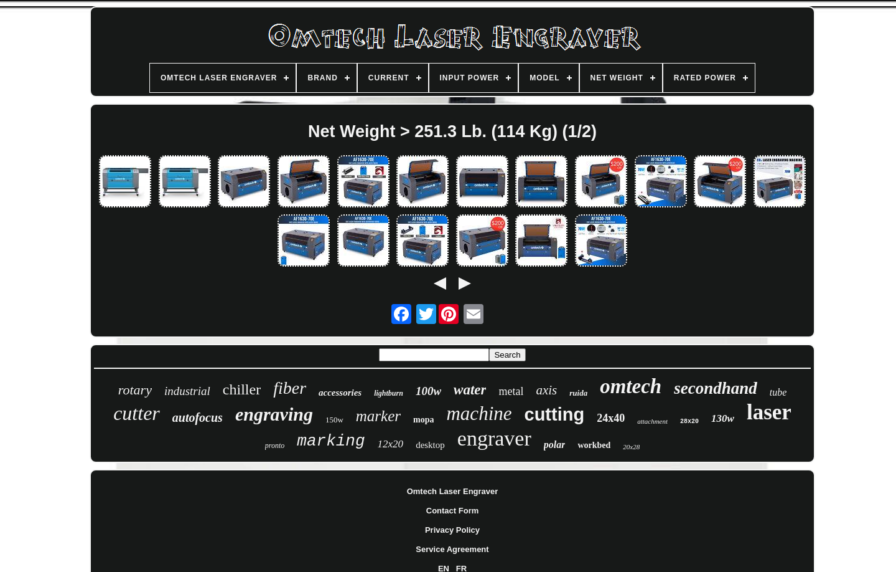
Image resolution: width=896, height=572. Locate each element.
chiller (242, 389)
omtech (630, 386)
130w (722, 418)
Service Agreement (452, 549)
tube (778, 392)
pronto (275, 445)
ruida (578, 393)
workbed (593, 445)
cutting (555, 414)
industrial (187, 391)
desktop (430, 445)
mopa (423, 419)
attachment (652, 421)
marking (331, 441)
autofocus (197, 417)
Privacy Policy (452, 530)
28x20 (689, 421)
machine (478, 413)
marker (378, 416)
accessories (340, 393)
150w (334, 419)
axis (546, 390)
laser (769, 412)
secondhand (715, 388)
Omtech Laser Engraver (452, 491)
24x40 (611, 418)
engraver (494, 438)
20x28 (631, 446)
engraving (274, 414)
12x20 (391, 444)
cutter (136, 413)
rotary (135, 390)
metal (510, 391)
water (470, 390)
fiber (289, 388)
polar (555, 444)
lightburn (388, 393)
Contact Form (452, 510)
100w (428, 391)
